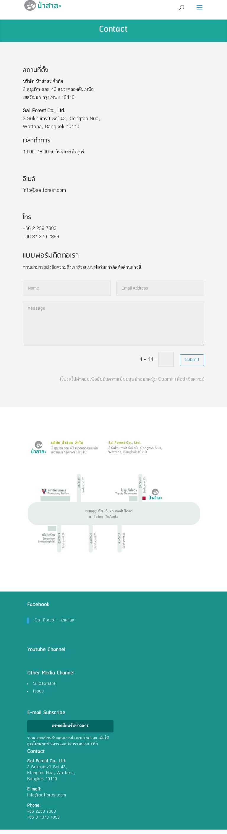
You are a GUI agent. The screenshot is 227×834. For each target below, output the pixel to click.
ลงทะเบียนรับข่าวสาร (70, 726)
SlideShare (44, 684)
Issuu (38, 691)
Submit (192, 360)
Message (113, 323)
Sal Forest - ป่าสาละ (54, 620)
